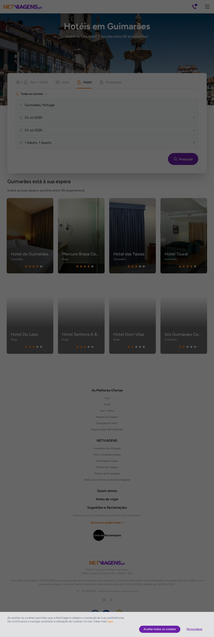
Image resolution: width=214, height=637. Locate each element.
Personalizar (194, 629)
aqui (110, 621)
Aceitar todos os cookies (160, 629)
